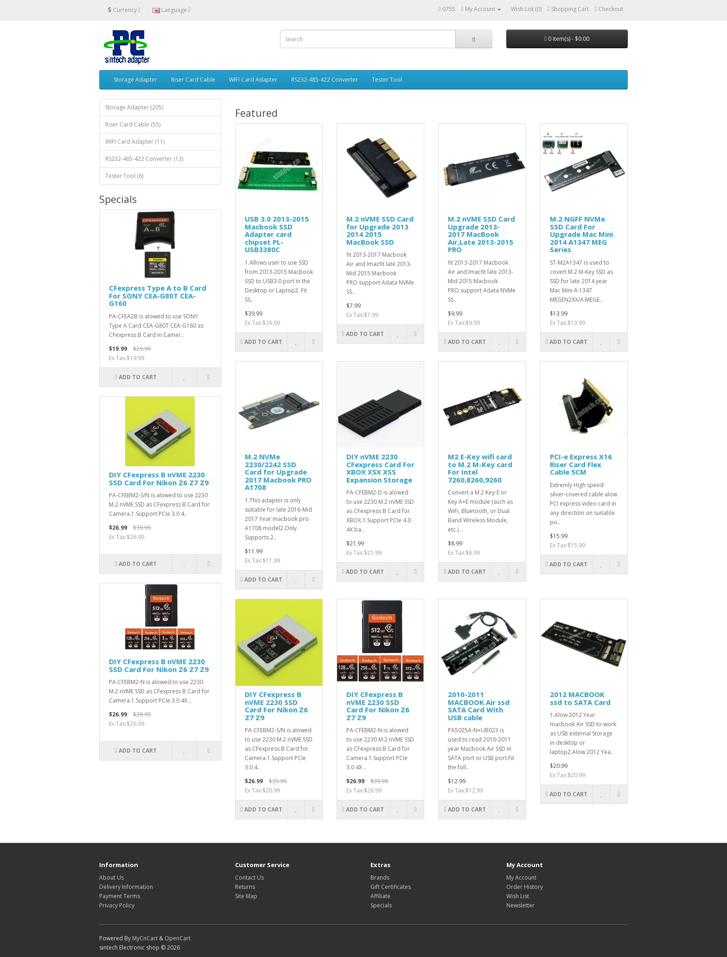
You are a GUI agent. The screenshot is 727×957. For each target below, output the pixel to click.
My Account (521, 877)
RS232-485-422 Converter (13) (144, 159)
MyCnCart (145, 938)
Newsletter (520, 905)
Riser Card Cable (193, 79)
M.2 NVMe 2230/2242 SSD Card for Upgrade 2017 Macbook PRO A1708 (278, 472)
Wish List (517, 896)
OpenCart (178, 938)
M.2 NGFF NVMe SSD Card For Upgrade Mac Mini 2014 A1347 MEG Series (581, 234)
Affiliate (380, 896)
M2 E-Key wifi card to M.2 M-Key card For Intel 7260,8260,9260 (480, 468)
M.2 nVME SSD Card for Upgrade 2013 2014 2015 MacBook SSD (380, 230)
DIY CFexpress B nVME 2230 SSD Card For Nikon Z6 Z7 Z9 (159, 478)
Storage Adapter (135, 79)
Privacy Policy (116, 905)
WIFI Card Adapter (253, 79)
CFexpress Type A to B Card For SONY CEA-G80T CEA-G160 (157, 295)
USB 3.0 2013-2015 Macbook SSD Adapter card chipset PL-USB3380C (277, 234)
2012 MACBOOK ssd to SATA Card (580, 698)
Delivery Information (126, 887)
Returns (245, 887)
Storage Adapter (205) (134, 107)
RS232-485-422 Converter (324, 79)
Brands (379, 877)
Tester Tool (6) (124, 176)
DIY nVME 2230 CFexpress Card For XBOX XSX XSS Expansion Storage (380, 468)
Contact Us (249, 877)
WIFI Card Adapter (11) (135, 142)
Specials (381, 905)
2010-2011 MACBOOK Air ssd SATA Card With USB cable (479, 706)
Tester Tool (387, 79)
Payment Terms (119, 896)
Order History (524, 887)
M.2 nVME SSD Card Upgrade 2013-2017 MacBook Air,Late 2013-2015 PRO (481, 234)
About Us (111, 877)
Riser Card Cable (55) (132, 124)
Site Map (246, 896)
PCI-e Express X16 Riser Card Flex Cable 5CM (581, 464)
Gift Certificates (390, 887)
